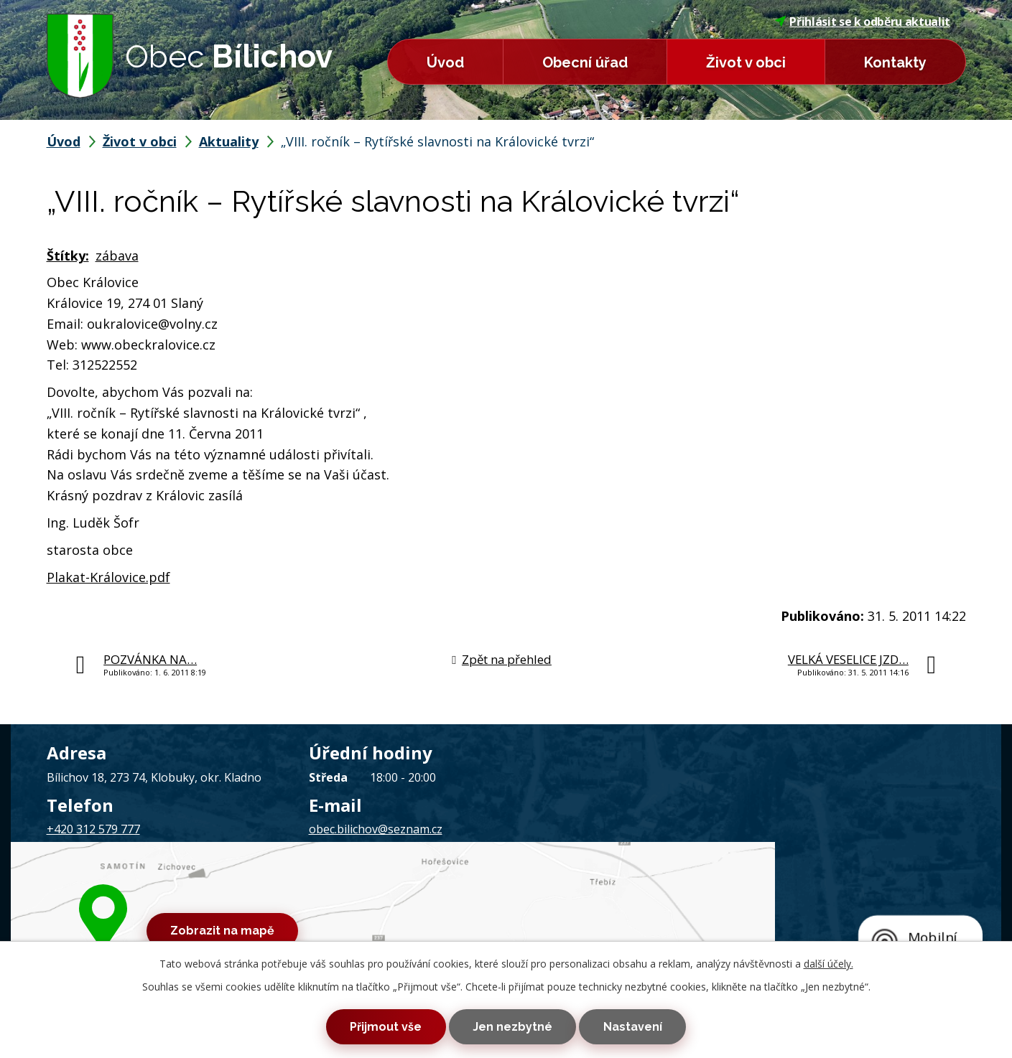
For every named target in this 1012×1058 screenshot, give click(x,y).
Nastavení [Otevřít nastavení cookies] (657, 1023)
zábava (117, 255)
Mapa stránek (328, 909)
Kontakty (895, 62)
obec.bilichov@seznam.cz (375, 829)
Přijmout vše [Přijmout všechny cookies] (360, 1023)
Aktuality (229, 141)
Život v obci (746, 62)
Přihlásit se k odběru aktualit (862, 21)
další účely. (828, 956)
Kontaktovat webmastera (222, 909)
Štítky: (68, 255)
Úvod (445, 62)
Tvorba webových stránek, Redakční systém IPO (693, 909)
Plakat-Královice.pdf (108, 577)
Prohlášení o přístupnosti (429, 909)
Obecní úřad (585, 62)
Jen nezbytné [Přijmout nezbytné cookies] (512, 1023)
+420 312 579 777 (93, 829)
